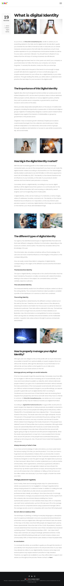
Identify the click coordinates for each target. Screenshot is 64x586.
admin (7, 26)
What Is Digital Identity (7, 29)
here (51, 557)
